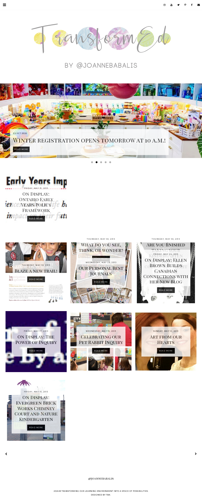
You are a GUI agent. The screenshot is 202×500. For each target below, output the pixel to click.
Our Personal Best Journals (101, 270)
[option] (101, 120)
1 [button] (93, 163)
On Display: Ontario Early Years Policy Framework (36, 202)
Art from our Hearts (166, 339)
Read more (36, 219)
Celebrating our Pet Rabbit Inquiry (101, 339)
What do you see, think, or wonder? (101, 247)
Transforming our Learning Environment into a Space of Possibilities (105, 491)
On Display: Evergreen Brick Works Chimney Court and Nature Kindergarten (36, 408)
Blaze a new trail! (36, 271)
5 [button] (111, 163)
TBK (108, 495)
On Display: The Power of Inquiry (36, 339)
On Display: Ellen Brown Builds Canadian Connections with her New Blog (165, 271)
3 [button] (102, 163)
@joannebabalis (101, 478)
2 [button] (97, 163)
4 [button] (106, 163)
